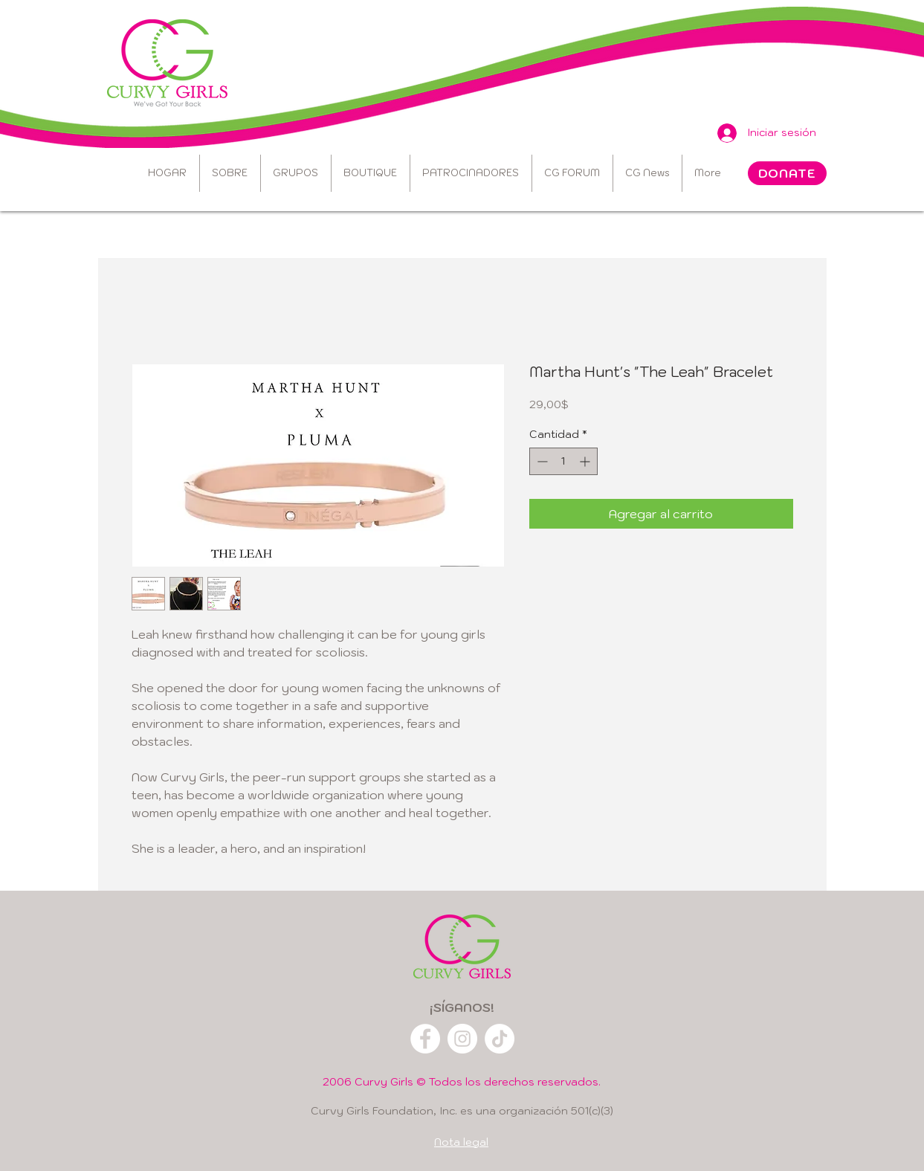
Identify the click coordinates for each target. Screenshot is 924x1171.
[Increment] (586, 461)
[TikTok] (499, 1039)
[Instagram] (462, 1039)
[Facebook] (425, 1039)
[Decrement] (541, 461)
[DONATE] (787, 173)
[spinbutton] (563, 461)
